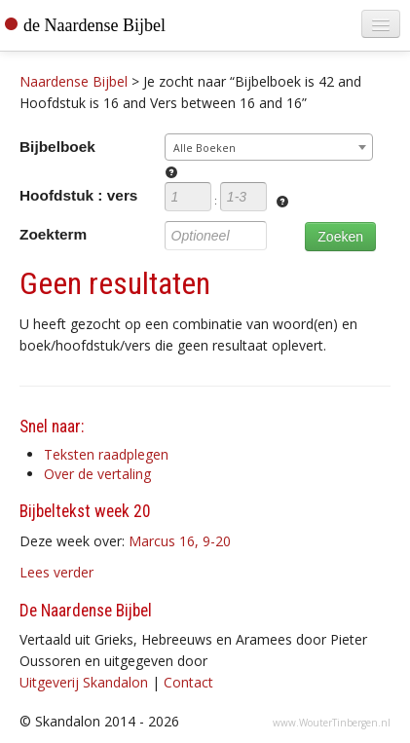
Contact (188, 682)
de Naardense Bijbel (94, 25)
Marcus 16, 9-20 (180, 541)
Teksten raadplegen (106, 454)
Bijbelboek (57, 146)
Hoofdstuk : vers (78, 195)
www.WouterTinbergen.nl (332, 722)
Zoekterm (53, 234)
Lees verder (56, 572)
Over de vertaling (97, 473)
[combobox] (269, 147)
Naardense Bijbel (73, 81)
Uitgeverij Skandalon (83, 682)
